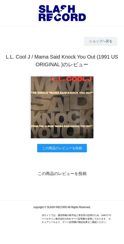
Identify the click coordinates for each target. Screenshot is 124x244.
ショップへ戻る (100, 41)
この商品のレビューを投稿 (62, 148)
